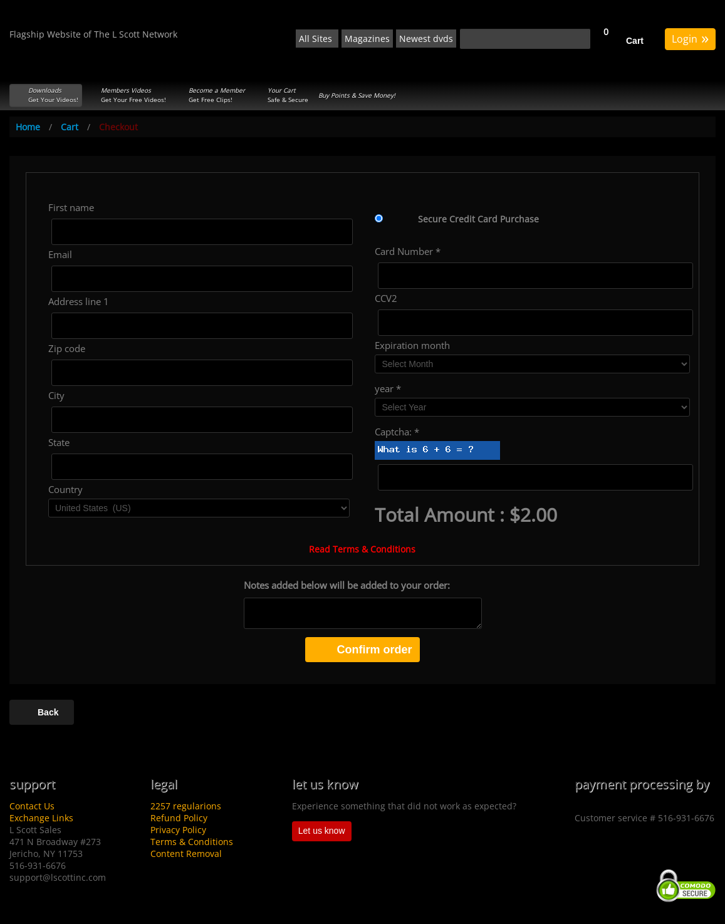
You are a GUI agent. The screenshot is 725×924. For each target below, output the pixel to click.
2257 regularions (185, 806)
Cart (635, 41)
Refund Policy (178, 818)
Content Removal (186, 853)
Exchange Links (41, 818)
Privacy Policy (178, 830)
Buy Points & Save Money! (356, 95)
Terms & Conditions (191, 842)
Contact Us (32, 806)
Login (690, 38)
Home (28, 127)
